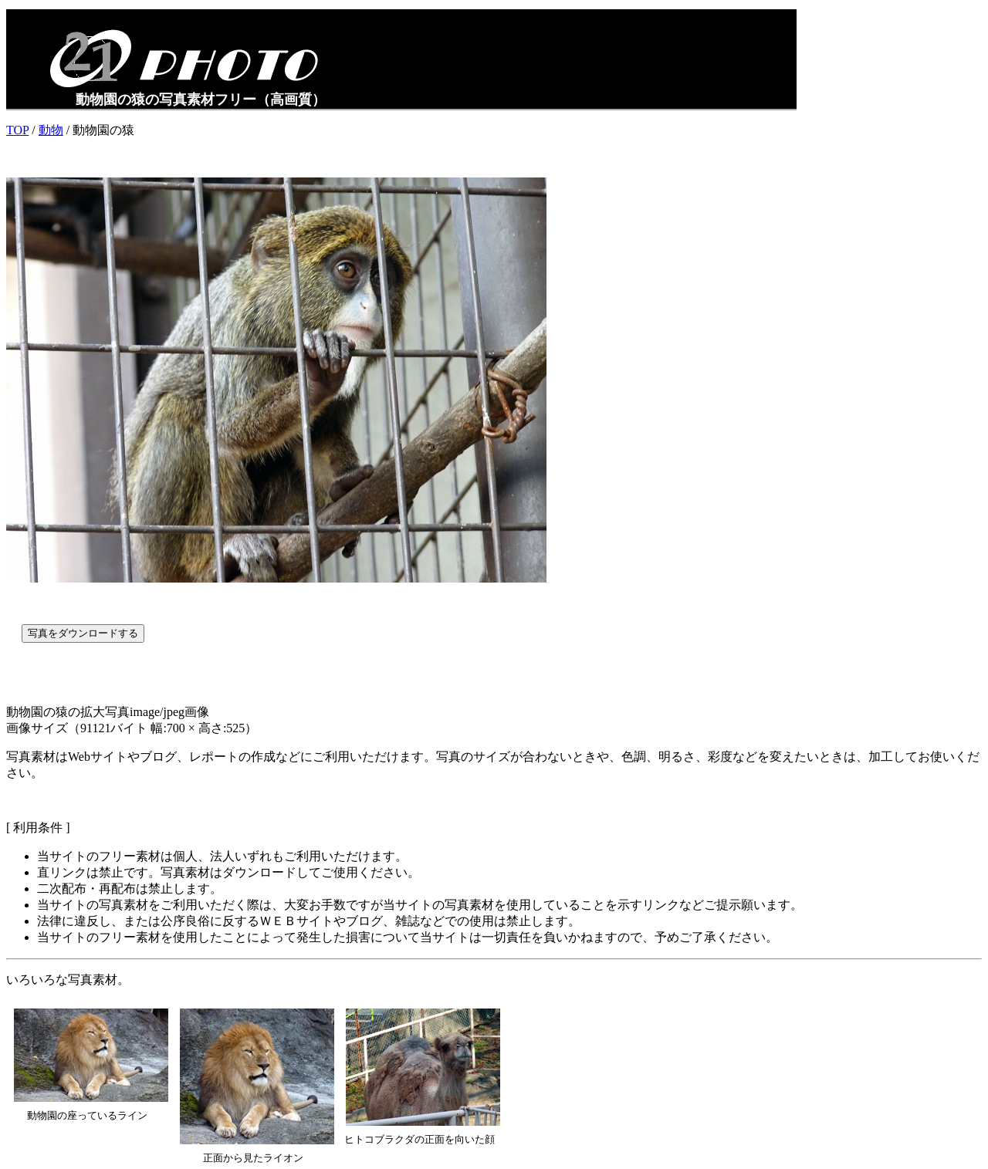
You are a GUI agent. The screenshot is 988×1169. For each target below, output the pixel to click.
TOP (17, 130)
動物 (51, 130)
